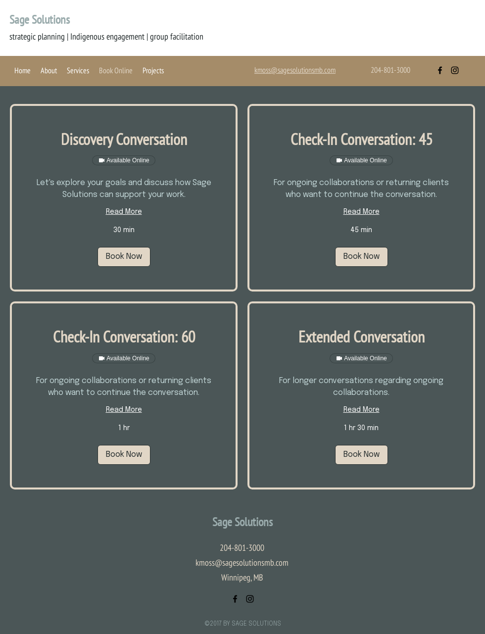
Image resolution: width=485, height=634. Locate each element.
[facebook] (440, 70)
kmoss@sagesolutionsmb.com (242, 562)
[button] (123, 257)
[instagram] (455, 70)
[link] (124, 139)
